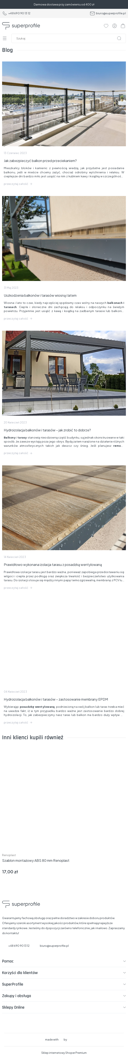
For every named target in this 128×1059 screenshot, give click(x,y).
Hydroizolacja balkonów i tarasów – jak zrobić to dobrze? (47, 430)
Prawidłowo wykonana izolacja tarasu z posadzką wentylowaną (53, 564)
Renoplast (9, 855)
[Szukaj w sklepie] (69, 38)
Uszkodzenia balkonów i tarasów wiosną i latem (40, 295)
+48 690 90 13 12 (16, 13)
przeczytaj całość (16, 183)
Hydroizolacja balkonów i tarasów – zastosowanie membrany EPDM (56, 699)
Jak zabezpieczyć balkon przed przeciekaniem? (40, 160)
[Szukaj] (119, 38)
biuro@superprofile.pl (108, 13)
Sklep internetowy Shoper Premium (64, 1052)
